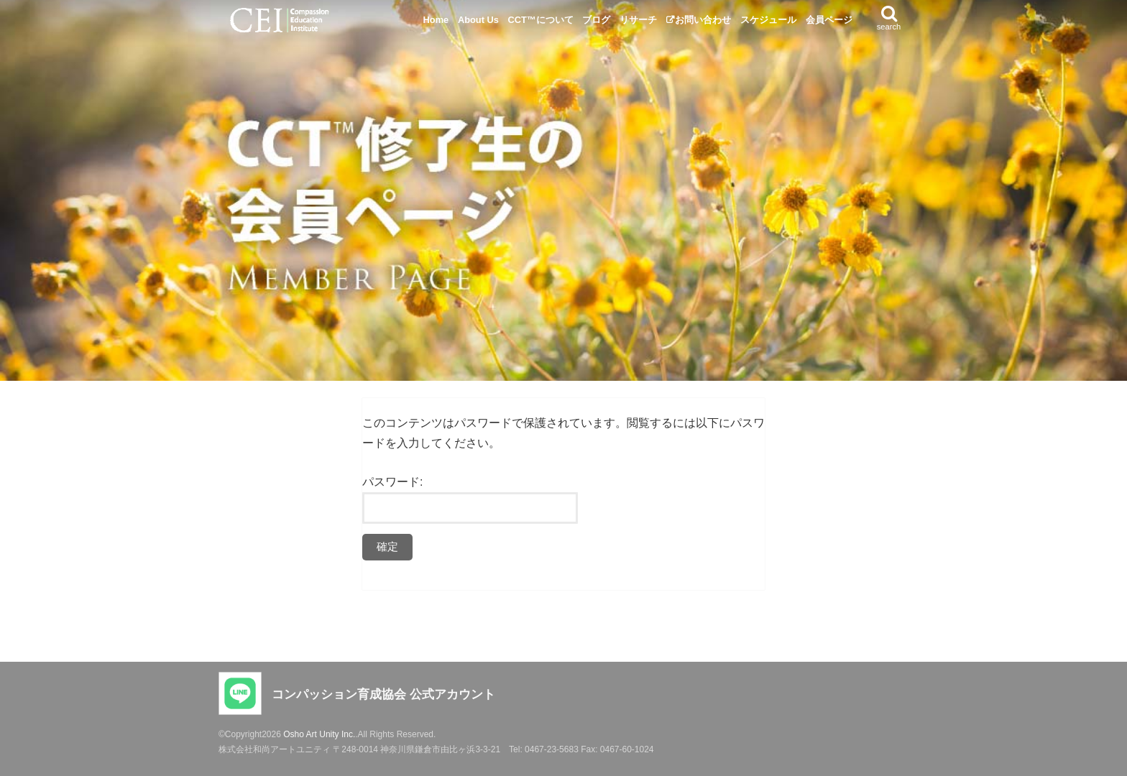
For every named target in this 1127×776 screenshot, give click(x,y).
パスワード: (470, 500)
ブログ (596, 19)
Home (436, 19)
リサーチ (638, 19)
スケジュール (768, 19)
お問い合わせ (703, 19)
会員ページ (829, 19)
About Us (478, 19)
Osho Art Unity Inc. (319, 734)
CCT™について (541, 19)
